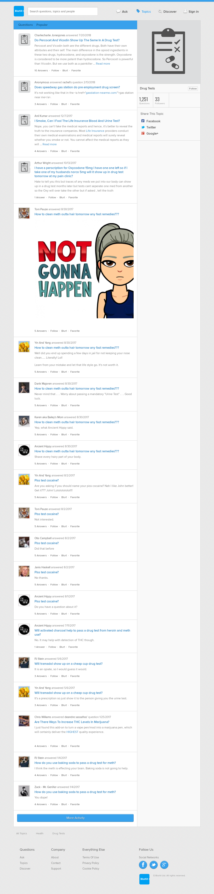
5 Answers (41, 330)
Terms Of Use (90, 857)
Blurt (65, 70)
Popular (42, 25)
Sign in (190, 11)
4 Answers (41, 151)
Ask (122, 11)
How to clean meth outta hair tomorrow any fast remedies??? (77, 214)
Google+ (149, 134)
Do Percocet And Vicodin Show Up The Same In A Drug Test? (77, 40)
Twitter (148, 127)
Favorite (76, 70)
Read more (103, 64)
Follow (55, 70)
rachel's (67, 82)
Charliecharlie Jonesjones (50, 35)
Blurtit (18, 11)
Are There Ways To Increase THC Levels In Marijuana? (72, 722)
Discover (167, 11)
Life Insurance (95, 131)
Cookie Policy (90, 868)
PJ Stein (39, 658)
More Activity (75, 818)
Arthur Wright (43, 163)
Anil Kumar (41, 116)
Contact (55, 863)
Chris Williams (43, 717)
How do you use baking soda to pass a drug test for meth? (75, 763)
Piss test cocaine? (47, 480)
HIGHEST (72, 732)
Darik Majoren (43, 383)
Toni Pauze (41, 209)
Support (56, 868)
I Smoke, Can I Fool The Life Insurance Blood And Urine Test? (77, 121)
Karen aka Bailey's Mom (49, 417)
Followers (162, 100)
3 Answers (41, 104)
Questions (25, 25)
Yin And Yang (43, 342)
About (55, 857)
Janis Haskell (42, 567)
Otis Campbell (43, 538)
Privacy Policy (90, 863)
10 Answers (41, 70)
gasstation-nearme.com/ (101, 93)
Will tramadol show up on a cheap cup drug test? (69, 664)
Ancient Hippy (43, 446)
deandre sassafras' (76, 717)
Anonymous (42, 82)
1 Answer (40, 197)
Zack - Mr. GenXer (46, 787)
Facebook (150, 121)
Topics (143, 11)
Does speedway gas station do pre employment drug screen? (77, 87)
